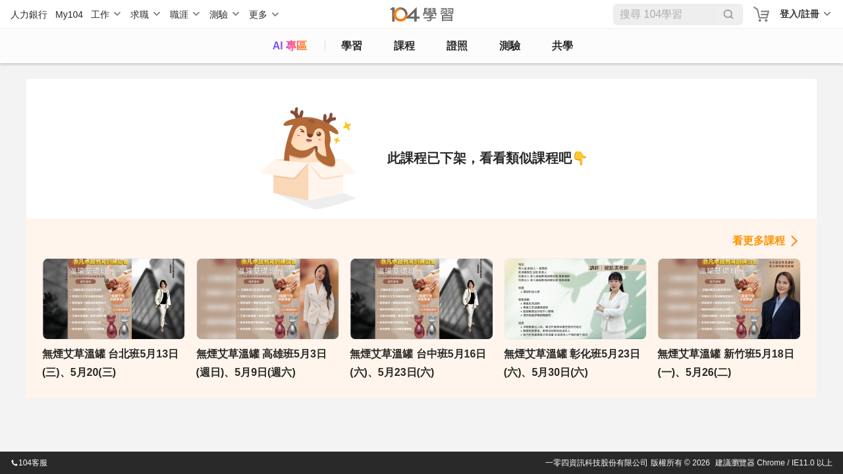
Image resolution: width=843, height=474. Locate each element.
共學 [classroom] (562, 45)
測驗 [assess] (509, 45)
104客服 (29, 462)
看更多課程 (758, 240)
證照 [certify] (457, 45)
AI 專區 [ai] (290, 45)
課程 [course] (404, 45)
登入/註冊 (799, 14)
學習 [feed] (351, 45)
